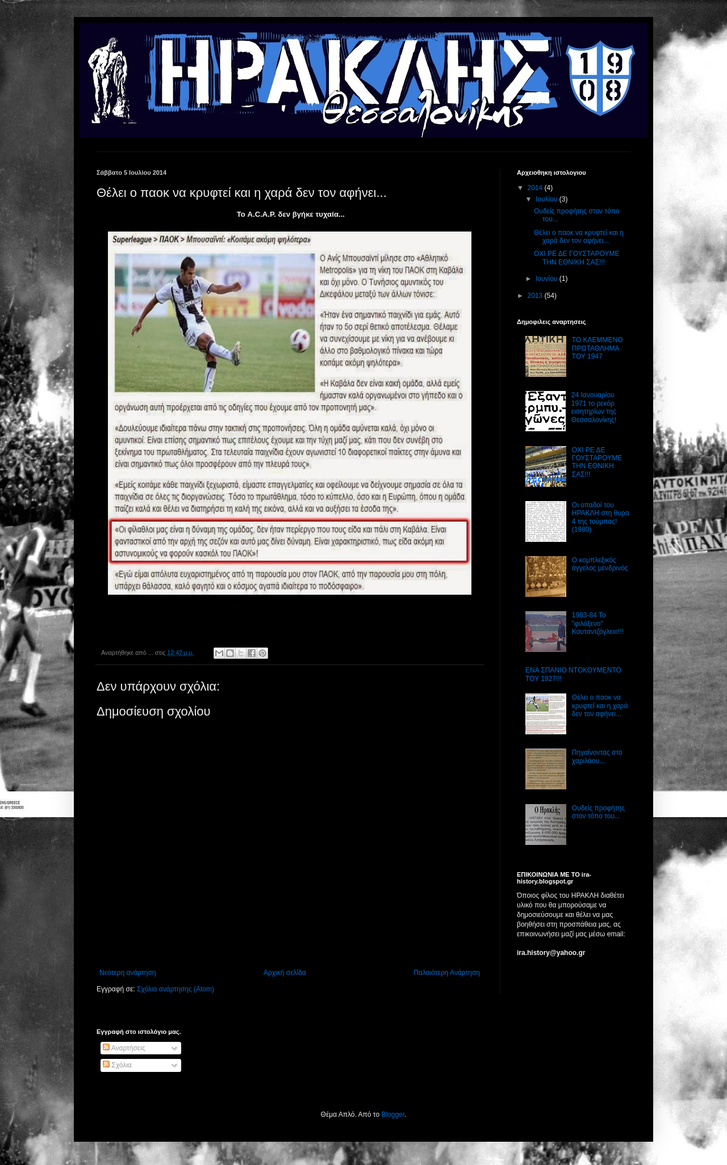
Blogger (392, 1114)
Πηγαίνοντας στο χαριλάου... (597, 756)
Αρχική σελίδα (285, 973)
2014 (536, 188)
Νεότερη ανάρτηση (127, 973)
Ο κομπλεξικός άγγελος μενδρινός (600, 564)
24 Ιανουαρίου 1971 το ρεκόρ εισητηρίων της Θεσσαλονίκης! (593, 407)
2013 (536, 296)
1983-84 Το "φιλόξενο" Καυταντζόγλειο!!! (598, 623)
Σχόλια (117, 1065)
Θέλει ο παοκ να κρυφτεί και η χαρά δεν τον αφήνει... (579, 237)
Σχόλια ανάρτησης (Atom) (175, 989)
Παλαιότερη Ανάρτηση (446, 973)
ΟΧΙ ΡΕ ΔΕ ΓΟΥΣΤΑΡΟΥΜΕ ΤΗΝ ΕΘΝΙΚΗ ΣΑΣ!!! (576, 258)
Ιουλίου (547, 199)
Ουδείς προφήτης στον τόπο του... (598, 812)
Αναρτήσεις (124, 1048)
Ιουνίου (547, 279)
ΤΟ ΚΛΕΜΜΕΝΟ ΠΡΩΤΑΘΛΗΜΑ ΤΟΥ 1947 (597, 348)
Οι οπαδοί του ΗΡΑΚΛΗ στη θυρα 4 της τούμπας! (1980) (600, 517)
